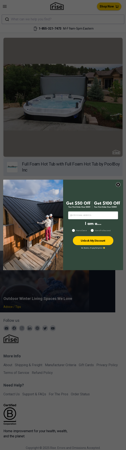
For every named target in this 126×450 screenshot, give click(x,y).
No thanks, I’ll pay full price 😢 (93, 248)
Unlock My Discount (93, 240)
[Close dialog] (118, 184)
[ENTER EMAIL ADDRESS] (93, 215)
